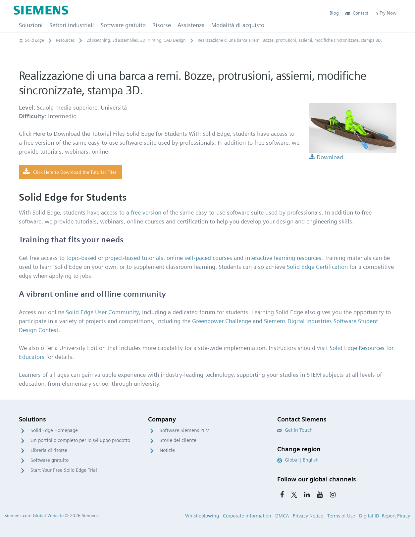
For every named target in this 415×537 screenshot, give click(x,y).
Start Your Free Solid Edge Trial (63, 470)
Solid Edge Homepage (54, 430)
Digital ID (369, 516)
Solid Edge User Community (102, 312)
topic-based (81, 257)
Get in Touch (295, 430)
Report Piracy (396, 516)
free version (146, 212)
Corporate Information (247, 516)
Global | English (298, 460)
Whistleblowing (202, 516)
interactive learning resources (283, 257)
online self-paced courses (199, 257)
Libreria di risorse (48, 450)
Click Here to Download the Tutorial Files (70, 172)
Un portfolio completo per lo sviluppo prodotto (80, 440)
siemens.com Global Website (34, 515)
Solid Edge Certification (317, 266)
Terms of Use (341, 516)
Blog (334, 13)
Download (326, 157)
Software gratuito (49, 460)
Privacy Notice (308, 516)
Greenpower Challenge (221, 320)
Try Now (385, 13)
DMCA (282, 516)
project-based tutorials (134, 257)
